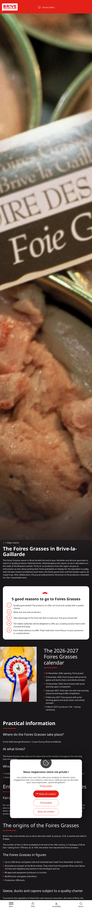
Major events (13, 542)
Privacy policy (46, 786)
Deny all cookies (46, 811)
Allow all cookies (47, 794)
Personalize (46, 802)
